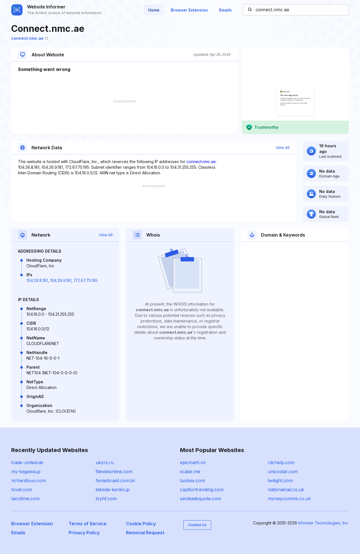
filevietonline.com (114, 471)
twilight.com (280, 480)
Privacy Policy (84, 532)
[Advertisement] (124, 117)
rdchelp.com (281, 462)
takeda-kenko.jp (113, 489)
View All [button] (282, 147)
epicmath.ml (193, 462)
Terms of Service (88, 523)
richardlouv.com (28, 480)
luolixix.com (192, 480)
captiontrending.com (202, 489)
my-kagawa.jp (25, 471)
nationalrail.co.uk (286, 489)
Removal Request (145, 532)
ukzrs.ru (105, 462)
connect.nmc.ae (29, 38)
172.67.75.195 (86, 280)
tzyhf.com (106, 498)
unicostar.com (283, 471)
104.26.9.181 (60, 280)
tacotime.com (25, 498)
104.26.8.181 (37, 280)
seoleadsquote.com (200, 498)
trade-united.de (27, 462)
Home (153, 10)
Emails (225, 10)
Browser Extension (189, 10)
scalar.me (190, 471)
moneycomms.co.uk (289, 498)
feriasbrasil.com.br (115, 480)
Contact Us (197, 525)
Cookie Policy (141, 523)
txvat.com (21, 489)
